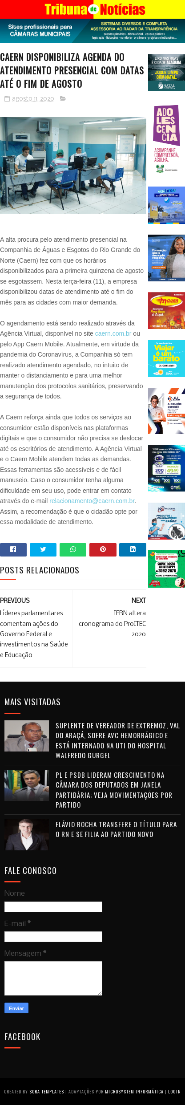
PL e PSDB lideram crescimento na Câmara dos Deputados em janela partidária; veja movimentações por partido (114, 790)
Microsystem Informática (134, 1091)
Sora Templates (46, 1091)
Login (174, 1091)
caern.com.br (113, 333)
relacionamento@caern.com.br (91, 500)
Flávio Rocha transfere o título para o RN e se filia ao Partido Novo (116, 829)
